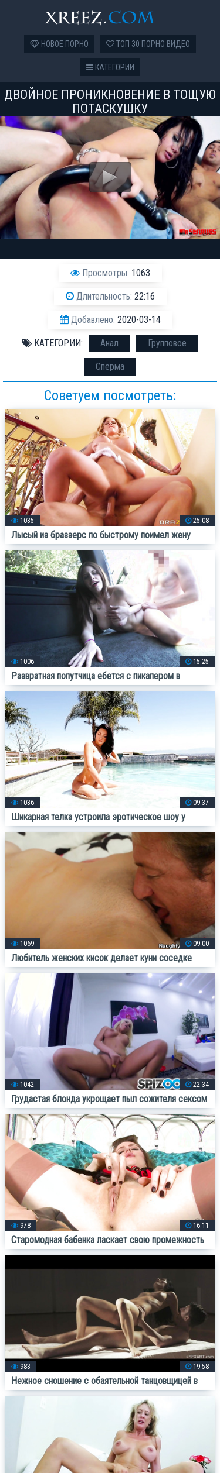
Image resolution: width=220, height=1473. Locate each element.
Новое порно (59, 44)
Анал (109, 343)
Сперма (110, 366)
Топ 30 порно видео (148, 44)
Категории (110, 67)
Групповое (167, 343)
